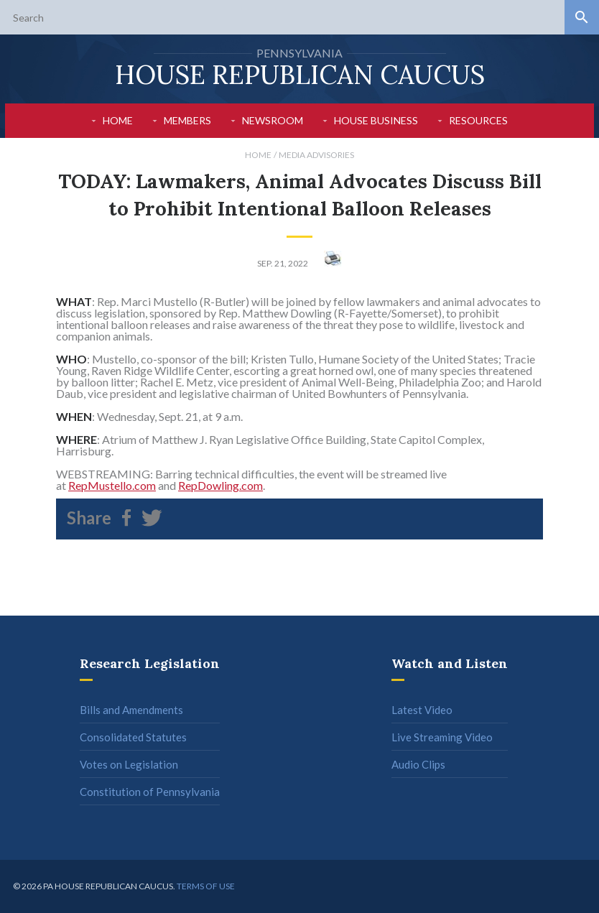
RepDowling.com (220, 485)
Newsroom (272, 120)
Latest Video (421, 709)
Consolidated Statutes (133, 737)
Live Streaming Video (442, 737)
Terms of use (206, 886)
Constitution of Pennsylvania (150, 791)
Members (187, 120)
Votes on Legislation (129, 764)
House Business (376, 120)
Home (118, 120)
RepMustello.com (112, 485)
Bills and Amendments (131, 709)
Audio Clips (418, 764)
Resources (478, 120)
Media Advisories (316, 154)
